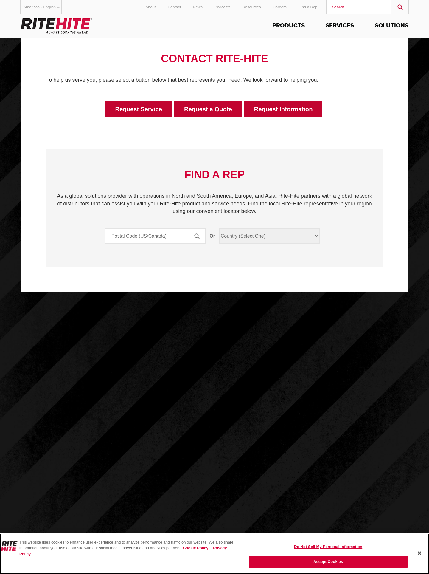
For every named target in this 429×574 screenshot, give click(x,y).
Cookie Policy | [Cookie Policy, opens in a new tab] (197, 548)
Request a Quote (208, 109)
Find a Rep (308, 7)
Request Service (138, 109)
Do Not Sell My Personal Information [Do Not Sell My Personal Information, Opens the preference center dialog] (328, 546)
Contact (174, 7)
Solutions (391, 25)
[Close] (419, 553)
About (151, 7)
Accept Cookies (328, 561)
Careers (280, 7)
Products (288, 25)
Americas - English (43, 7)
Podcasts (222, 7)
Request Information (283, 109)
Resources (251, 7)
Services (340, 25)
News (198, 7)
